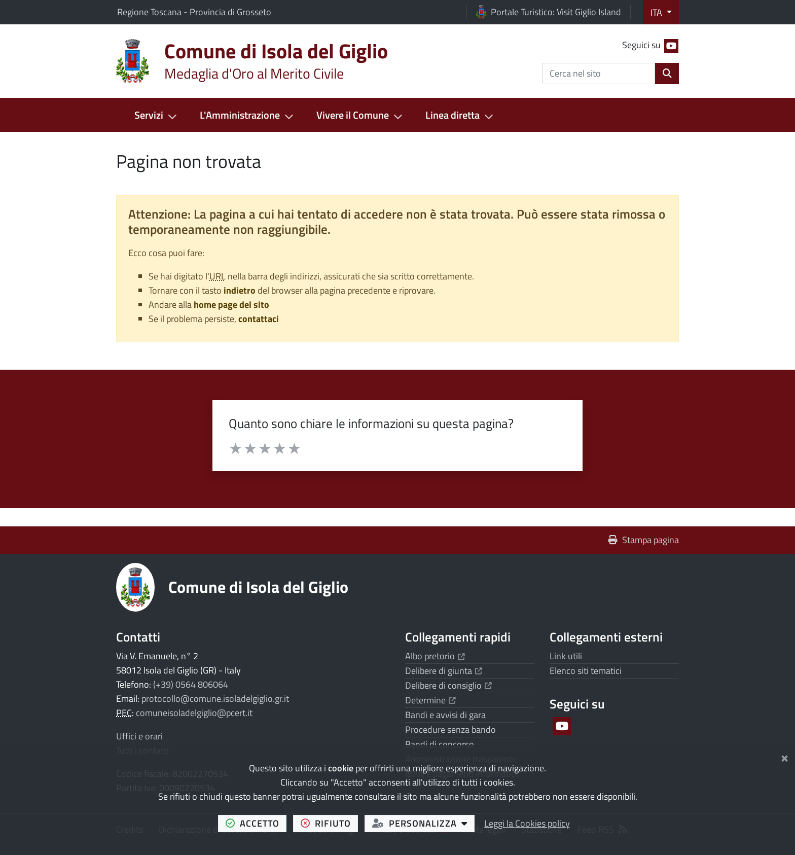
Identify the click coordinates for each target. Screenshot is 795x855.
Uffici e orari (139, 736)
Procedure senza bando (450, 729)
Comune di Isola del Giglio (258, 587)
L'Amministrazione (240, 115)
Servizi (148, 115)
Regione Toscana (150, 12)
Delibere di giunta (443, 671)
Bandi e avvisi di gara (445, 715)
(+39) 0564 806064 (190, 684)
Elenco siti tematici (586, 671)
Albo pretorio (435, 656)
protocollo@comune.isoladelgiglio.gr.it (215, 698)
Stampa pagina (643, 540)
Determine (430, 700)
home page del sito (231, 304)
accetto (256, 823)
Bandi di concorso (439, 744)
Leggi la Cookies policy (527, 823)
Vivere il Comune (352, 115)
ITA (657, 12)
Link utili (566, 656)
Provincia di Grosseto (230, 12)
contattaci (258, 319)
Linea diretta (452, 115)
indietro (240, 290)
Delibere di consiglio (448, 685)
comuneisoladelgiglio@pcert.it (194, 713)
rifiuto (329, 823)
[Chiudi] (784, 756)
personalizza (423, 823)
